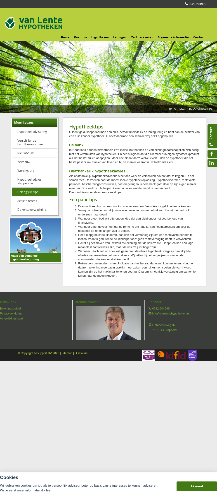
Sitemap (66, 353)
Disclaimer (82, 353)
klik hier (46, 490)
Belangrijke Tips (200, 108)
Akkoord (197, 486)
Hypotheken (177, 108)
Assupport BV (43, 353)
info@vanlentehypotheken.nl (170, 313)
